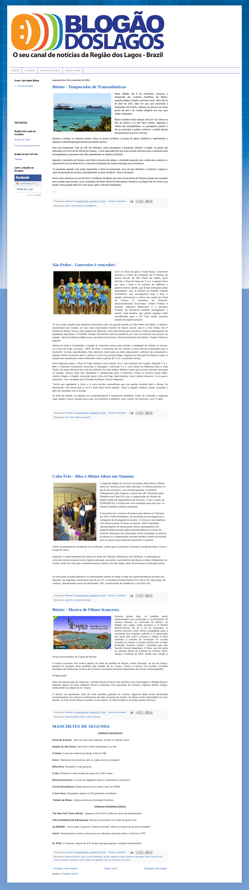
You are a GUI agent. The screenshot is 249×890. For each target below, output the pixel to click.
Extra (147, 857)
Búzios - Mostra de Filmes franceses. (86, 609)
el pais (107, 857)
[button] (54, 191)
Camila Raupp (25, 183)
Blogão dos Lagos (22, 139)
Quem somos (72, 70)
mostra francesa (93, 717)
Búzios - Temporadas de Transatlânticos (89, 86)
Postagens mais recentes (65, 868)
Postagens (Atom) (69, 873)
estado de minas (118, 857)
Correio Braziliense (95, 857)
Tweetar (18, 159)
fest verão (69, 417)
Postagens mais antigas (155, 868)
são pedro (86, 417)
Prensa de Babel (25, 86)
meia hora (73, 860)
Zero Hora (126, 860)
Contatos (30, 70)
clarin (83, 857)
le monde (64, 860)
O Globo (87, 860)
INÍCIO (15, 70)
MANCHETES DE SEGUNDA (81, 726)
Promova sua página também (27, 146)
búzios (68, 206)
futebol (77, 417)
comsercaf (78, 600)
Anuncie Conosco (50, 70)
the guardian (97, 860)
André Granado (71, 717)
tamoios (87, 600)
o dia (81, 860)
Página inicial (110, 868)
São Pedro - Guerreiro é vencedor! (84, 264)
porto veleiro (77, 206)
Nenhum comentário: (117, 201)
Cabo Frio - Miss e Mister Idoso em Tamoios (93, 476)
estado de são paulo (135, 857)
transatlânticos (90, 206)
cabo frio (69, 600)
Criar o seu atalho (34, 195)
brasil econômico (72, 857)
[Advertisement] (110, 235)
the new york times (112, 860)
